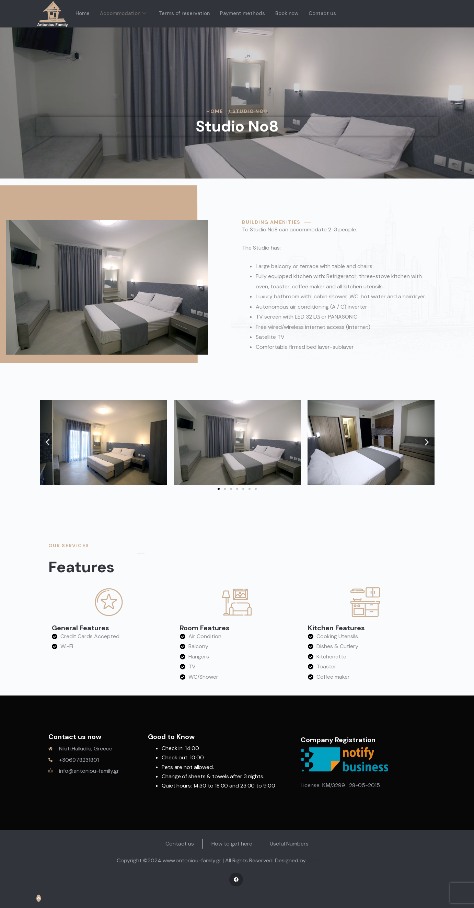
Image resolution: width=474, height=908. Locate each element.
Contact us (324, 13)
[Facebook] (236, 879)
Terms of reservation (184, 13)
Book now (288, 13)
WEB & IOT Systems (332, 860)
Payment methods (243, 13)
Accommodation (123, 14)
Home (83, 13)
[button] (47, 442)
